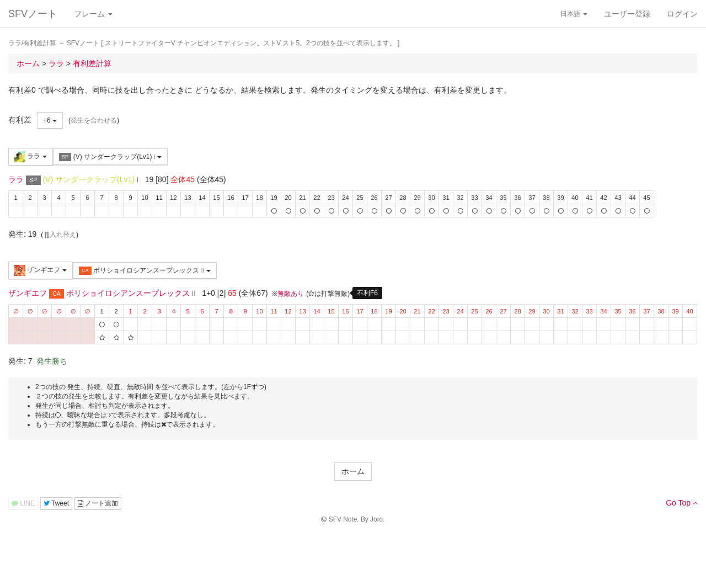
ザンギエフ (40, 270)
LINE (23, 503)
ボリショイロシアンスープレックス (145, 271)
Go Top (682, 502)
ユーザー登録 (627, 13)
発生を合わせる (94, 120)
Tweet (56, 503)
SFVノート (32, 13)
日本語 (573, 14)
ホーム (353, 471)
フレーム (93, 13)
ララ (30, 156)
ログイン (682, 13)
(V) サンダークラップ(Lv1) (110, 157)
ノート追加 (98, 503)
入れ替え (59, 234)
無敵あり (290, 293)
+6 (50, 120)
